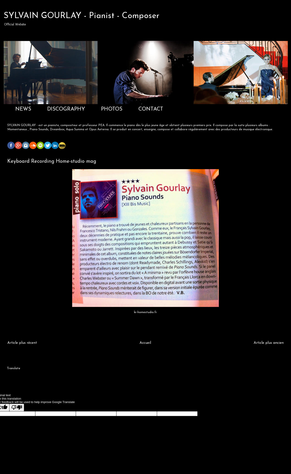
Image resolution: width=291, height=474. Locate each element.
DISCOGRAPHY (66, 109)
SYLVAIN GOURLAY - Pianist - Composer (81, 16)
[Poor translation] (16, 407)
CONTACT (150, 109)
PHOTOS (111, 109)
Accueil (145, 343)
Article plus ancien (269, 343)
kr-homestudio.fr (145, 312)
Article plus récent (22, 343)
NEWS (23, 109)
